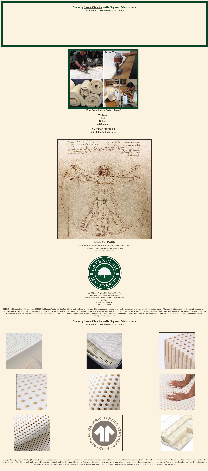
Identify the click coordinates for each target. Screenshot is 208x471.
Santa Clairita (93, 7)
